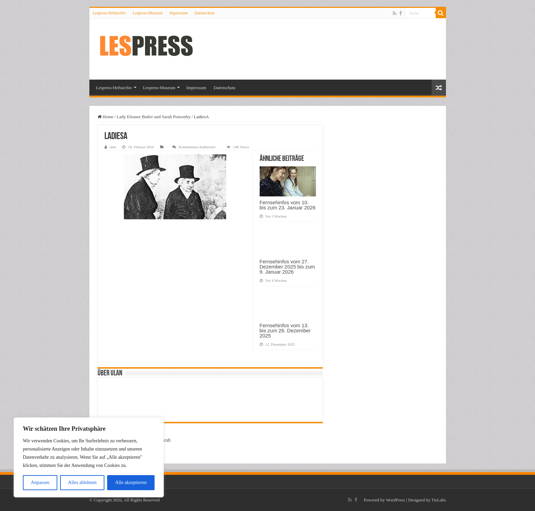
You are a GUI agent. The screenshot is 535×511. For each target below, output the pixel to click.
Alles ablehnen (82, 482)
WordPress (395, 499)
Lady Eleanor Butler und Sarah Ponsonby (153, 116)
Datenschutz (204, 13)
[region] (89, 457)
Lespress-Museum (148, 13)
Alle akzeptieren (131, 482)
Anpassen (40, 482)
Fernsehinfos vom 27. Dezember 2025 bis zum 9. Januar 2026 (287, 267)
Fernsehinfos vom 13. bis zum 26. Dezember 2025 (285, 330)
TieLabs (438, 499)
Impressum (179, 13)
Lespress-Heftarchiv (109, 13)
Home (106, 116)
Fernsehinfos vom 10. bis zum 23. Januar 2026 (288, 204)
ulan (113, 147)
